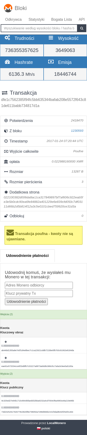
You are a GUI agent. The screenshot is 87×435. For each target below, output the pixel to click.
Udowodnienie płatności (27, 256)
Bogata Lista (61, 19)
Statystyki (36, 19)
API (82, 19)
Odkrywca (13, 19)
